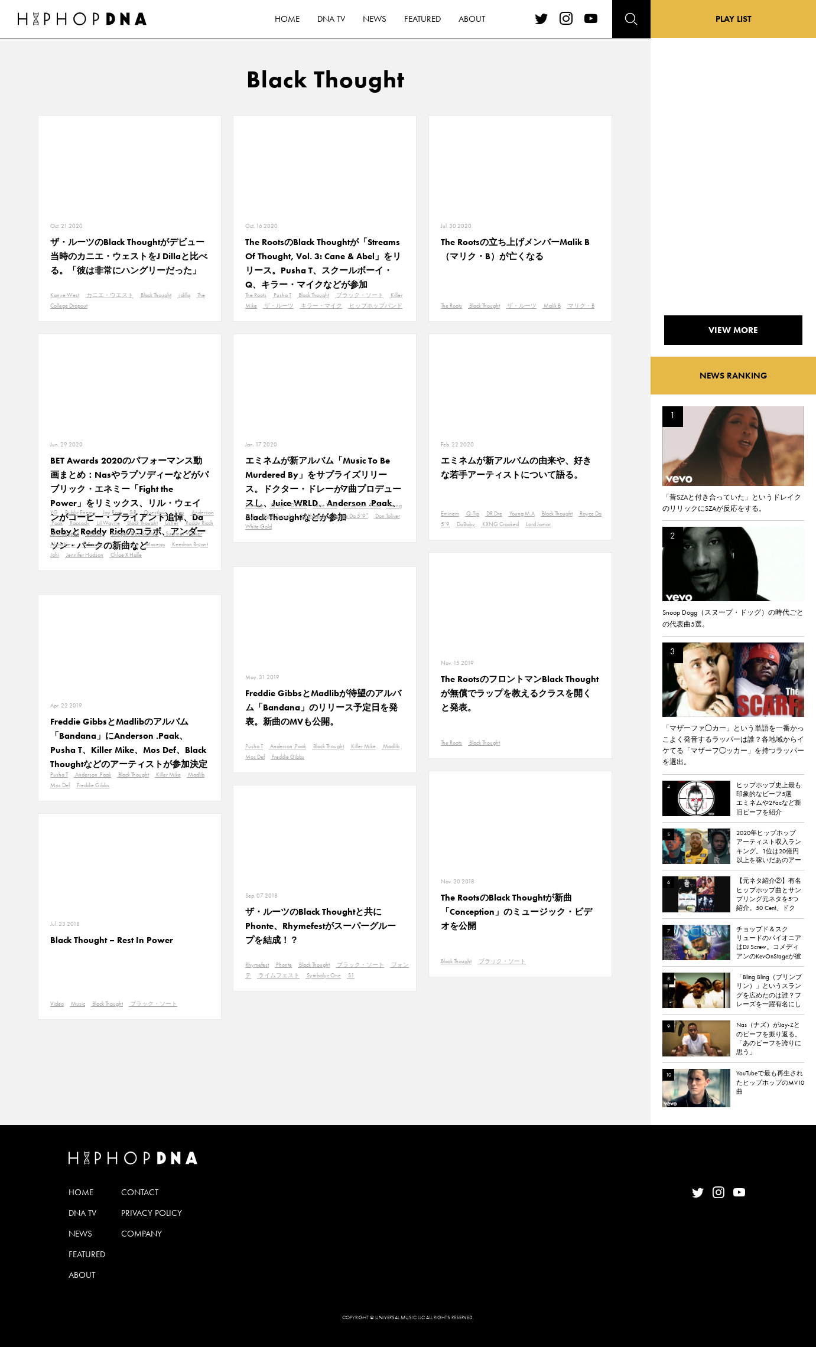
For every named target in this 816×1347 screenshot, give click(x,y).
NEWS (80, 1234)
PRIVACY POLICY (151, 1213)
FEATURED (87, 1254)
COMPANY (141, 1234)
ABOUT (82, 1275)
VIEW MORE (733, 330)
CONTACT (139, 1192)
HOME (81, 1192)
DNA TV (82, 1213)
